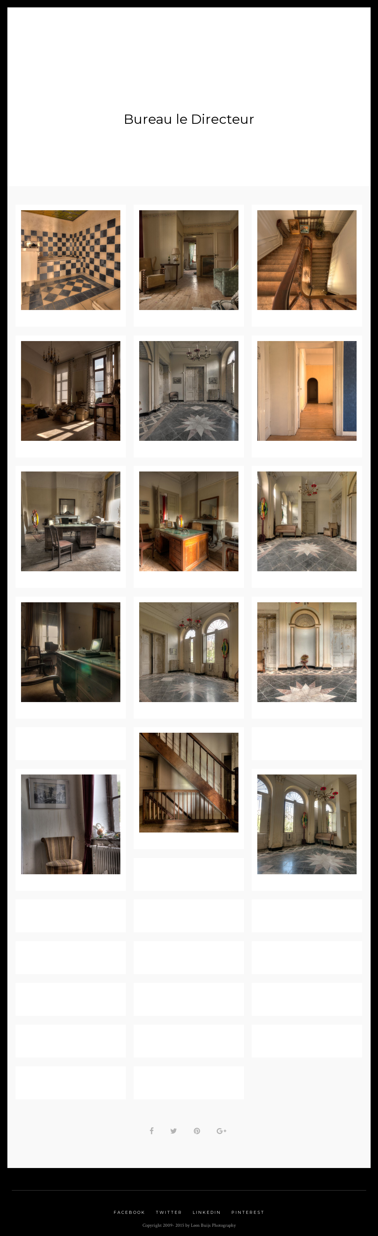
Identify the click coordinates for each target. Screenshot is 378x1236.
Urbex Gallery (188, 33)
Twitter (169, 1209)
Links (236, 33)
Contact (270, 33)
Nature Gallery (124, 33)
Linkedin (207, 1209)
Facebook (129, 1209)
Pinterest (248, 1209)
